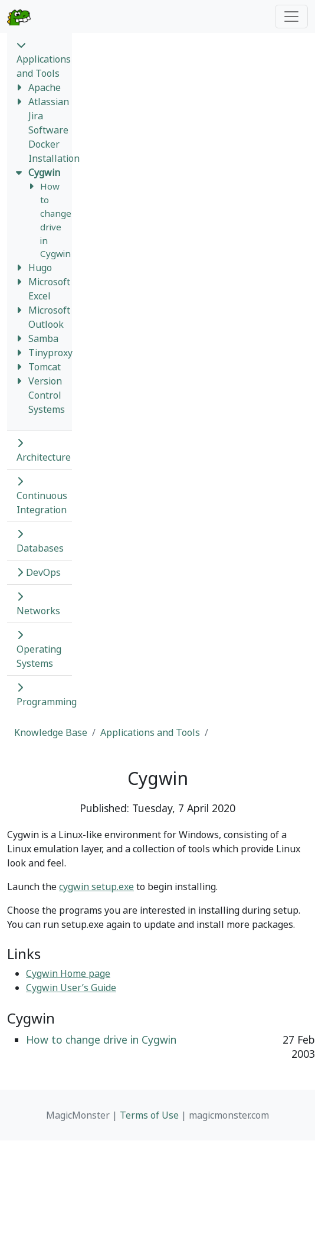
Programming (47, 695)
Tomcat (44, 366)
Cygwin (44, 172)
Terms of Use (149, 1115)
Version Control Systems (46, 395)
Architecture (44, 451)
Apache (44, 87)
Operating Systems (39, 650)
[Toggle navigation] (291, 16)
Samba (43, 338)
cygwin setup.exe (96, 886)
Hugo (40, 267)
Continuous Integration (42, 496)
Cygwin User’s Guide (71, 987)
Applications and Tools (44, 60)
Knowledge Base (50, 732)
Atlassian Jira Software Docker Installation (54, 130)
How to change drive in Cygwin (101, 1039)
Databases (40, 542)
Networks (38, 604)
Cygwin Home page (68, 973)
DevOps (39, 572)
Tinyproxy (50, 352)
